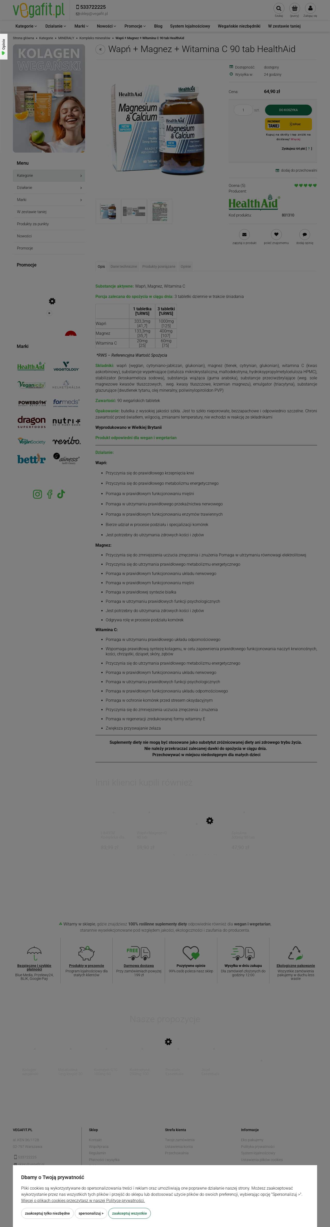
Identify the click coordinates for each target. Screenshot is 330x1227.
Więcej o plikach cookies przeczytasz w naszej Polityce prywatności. (83, 1200)
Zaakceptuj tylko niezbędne (47, 1213)
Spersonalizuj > (91, 1213)
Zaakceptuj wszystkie (129, 1213)
